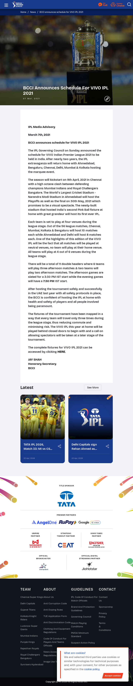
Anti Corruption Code (55, 603)
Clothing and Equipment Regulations (56, 630)
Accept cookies (112, 675)
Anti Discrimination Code (57, 622)
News (33, 12)
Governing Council (81, 617)
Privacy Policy (102, 615)
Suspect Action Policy (83, 642)
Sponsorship (102, 607)
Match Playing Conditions (79, 625)
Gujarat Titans (27, 610)
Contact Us (102, 599)
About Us (48, 597)
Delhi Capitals (27, 603)
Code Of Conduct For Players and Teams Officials (54, 642)
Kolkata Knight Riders (28, 618)
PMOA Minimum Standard (80, 635)
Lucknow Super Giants (28, 628)
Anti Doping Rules (53, 610)
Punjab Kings (27, 642)
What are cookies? (75, 653)
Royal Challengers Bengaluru (30, 657)
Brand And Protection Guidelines (83, 609)
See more (91, 387)
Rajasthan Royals (29, 648)
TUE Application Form (55, 616)
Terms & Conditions (102, 627)
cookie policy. (92, 669)
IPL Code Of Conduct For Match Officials (84, 599)
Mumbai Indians (29, 635)
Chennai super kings (31, 597)
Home (23, 12)
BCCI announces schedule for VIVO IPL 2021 (61, 12)
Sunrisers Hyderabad (31, 664)
